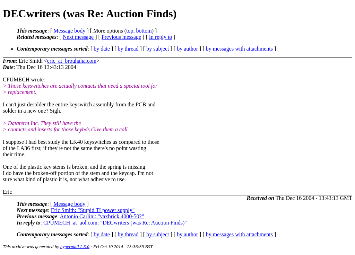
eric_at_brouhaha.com (72, 61)
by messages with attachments (239, 49)
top (129, 31)
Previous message (121, 37)
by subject (157, 49)
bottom (143, 31)
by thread (128, 49)
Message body (69, 31)
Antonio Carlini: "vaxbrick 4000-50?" (102, 216)
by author (187, 49)
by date (102, 49)
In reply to (160, 37)
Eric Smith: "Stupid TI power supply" (93, 210)
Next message (78, 37)
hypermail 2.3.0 (74, 246)
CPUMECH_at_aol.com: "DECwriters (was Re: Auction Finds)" (115, 223)
